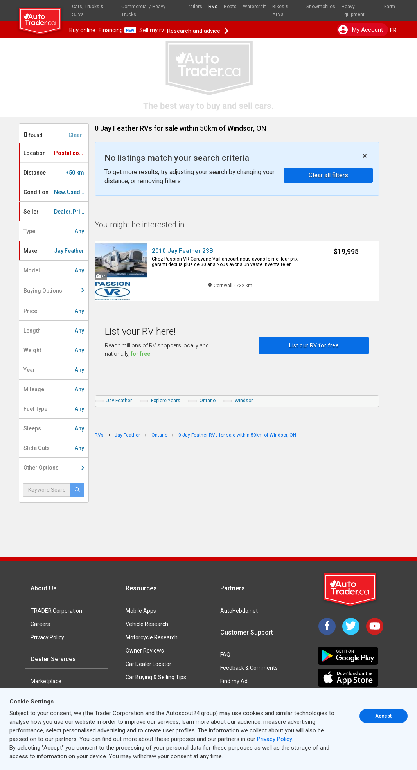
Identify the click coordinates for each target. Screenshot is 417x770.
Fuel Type (53, 409)
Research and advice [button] (197, 30)
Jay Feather (119, 400)
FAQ (225, 654)
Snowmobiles (320, 6)
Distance (53, 172)
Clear (75, 135)
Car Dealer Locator (148, 664)
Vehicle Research (147, 624)
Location (55, 153)
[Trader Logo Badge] (351, 589)
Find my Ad (234, 681)
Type (53, 231)
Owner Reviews (145, 651)
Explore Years (165, 400)
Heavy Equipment (353, 10)
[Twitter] (350, 626)
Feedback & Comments (249, 668)
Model (53, 270)
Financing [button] (117, 30)
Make (53, 251)
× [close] (365, 156)
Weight (53, 350)
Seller (55, 212)
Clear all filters (328, 175)
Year (53, 370)
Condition (55, 192)
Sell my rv (151, 30)
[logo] (43, 17)
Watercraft (254, 6)
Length (53, 330)
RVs (212, 6)
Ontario (208, 400)
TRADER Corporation (56, 611)
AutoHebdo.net (239, 611)
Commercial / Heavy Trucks (143, 10)
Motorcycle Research (152, 637)
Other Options (53, 467)
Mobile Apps (141, 611)
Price (53, 311)
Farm (389, 6)
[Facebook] (327, 626)
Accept (383, 716)
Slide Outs (53, 448)
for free (140, 354)
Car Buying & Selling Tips (156, 677)
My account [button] (360, 29)
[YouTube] (374, 626)
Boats (230, 6)
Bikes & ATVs (280, 10)
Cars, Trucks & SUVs (87, 10)
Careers (40, 624)
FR (393, 30)
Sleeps (53, 428)
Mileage (53, 389)
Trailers (194, 6)
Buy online (82, 30)
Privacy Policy (47, 637)
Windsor (244, 400)
